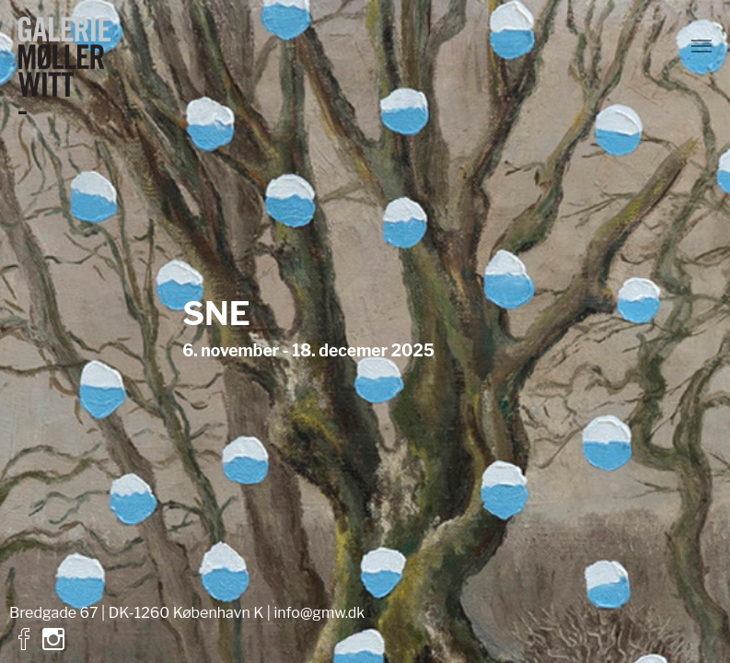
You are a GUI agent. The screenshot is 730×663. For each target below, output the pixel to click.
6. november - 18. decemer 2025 (308, 351)
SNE (216, 313)
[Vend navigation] (701, 46)
